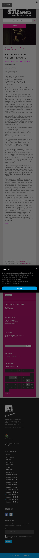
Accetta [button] (19, 288)
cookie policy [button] (16, 279)
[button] (36, 268)
